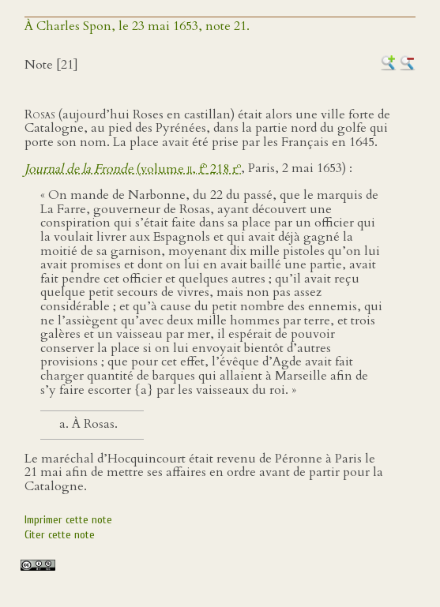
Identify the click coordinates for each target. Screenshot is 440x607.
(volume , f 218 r (132, 169)
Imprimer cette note (68, 519)
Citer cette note (59, 534)
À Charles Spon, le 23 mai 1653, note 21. (137, 26)
